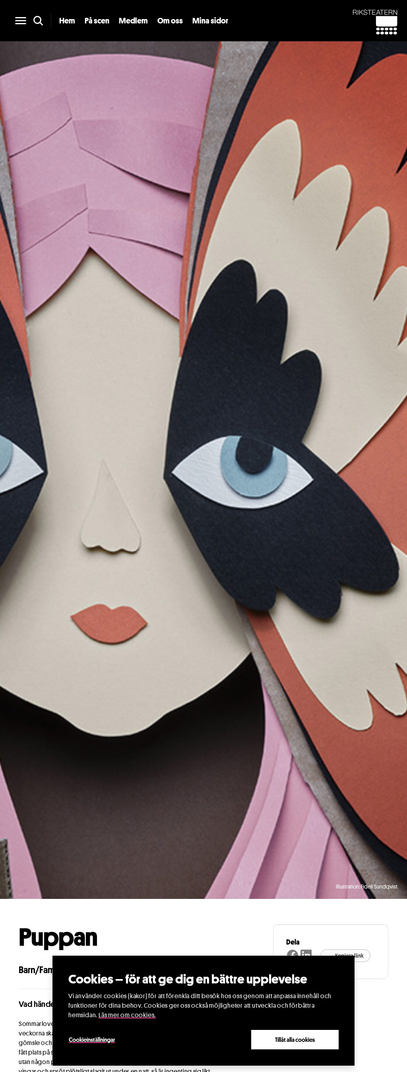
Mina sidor (210, 20)
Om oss (170, 20)
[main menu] (21, 21)
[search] (38, 21)
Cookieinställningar (92, 1039)
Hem (67, 20)
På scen (97, 20)
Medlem (133, 20)
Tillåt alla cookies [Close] (295, 1039)
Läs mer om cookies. (127, 1015)
